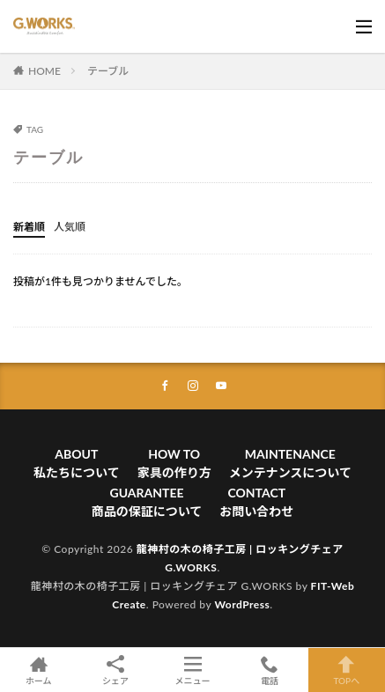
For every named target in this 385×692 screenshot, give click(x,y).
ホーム (38, 670)
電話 (269, 670)
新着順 (29, 226)
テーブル (108, 70)
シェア (115, 670)
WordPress (242, 604)
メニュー (192, 670)
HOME (44, 70)
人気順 (69, 226)
